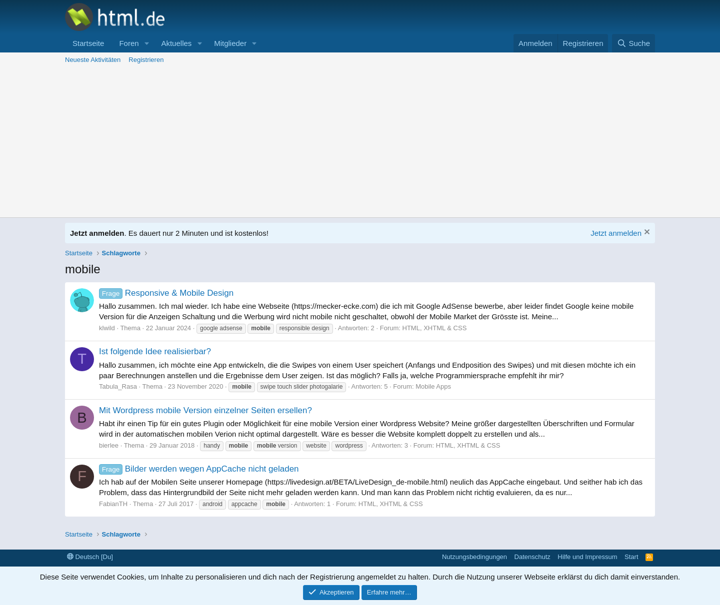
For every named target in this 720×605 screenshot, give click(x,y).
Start (631, 557)
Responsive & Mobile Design (166, 293)
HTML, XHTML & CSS (434, 328)
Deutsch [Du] (90, 557)
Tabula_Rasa (118, 386)
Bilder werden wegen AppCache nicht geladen (199, 469)
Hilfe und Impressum (587, 557)
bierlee (108, 445)
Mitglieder (230, 43)
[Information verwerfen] (646, 233)
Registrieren (146, 59)
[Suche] (633, 43)
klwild (107, 328)
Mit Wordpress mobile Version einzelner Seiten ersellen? (205, 410)
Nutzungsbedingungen (474, 557)
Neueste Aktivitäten (92, 59)
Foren (128, 43)
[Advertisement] (360, 142)
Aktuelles (176, 43)
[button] (147, 43)
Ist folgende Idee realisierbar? (155, 351)
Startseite (88, 43)
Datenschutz (532, 557)
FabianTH (113, 504)
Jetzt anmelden (616, 233)
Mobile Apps (433, 386)
